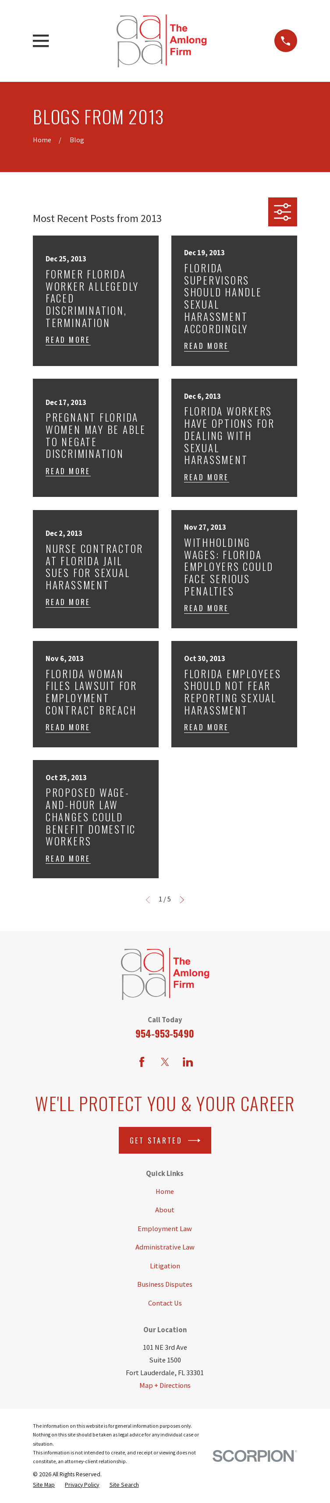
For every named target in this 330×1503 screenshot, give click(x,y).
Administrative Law (165, 1247)
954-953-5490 (164, 1033)
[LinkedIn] (188, 1062)
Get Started (165, 1140)
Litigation (165, 1266)
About (164, 1209)
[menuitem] (44, 1484)
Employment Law (165, 1228)
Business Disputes (164, 1284)
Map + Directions (165, 1385)
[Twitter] (165, 1062)
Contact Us (165, 1303)
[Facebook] (142, 1062)
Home (165, 1191)
